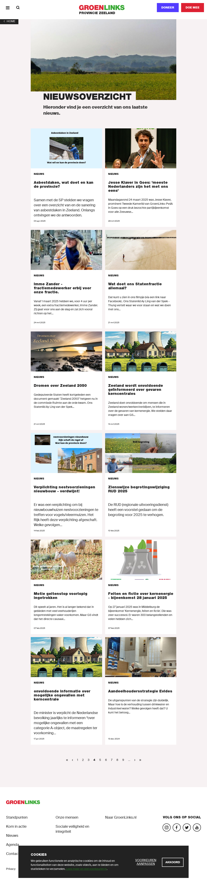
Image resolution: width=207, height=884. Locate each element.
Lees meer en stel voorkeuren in (86, 869)
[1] (9, 21)
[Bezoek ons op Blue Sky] (187, 827)
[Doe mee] (192, 7)
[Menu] (7, 7)
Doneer (167, 7)
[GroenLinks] (103, 7)
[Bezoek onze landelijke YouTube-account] (197, 827)
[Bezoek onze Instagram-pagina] (167, 827)
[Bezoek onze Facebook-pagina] (177, 827)
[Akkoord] (173, 862)
